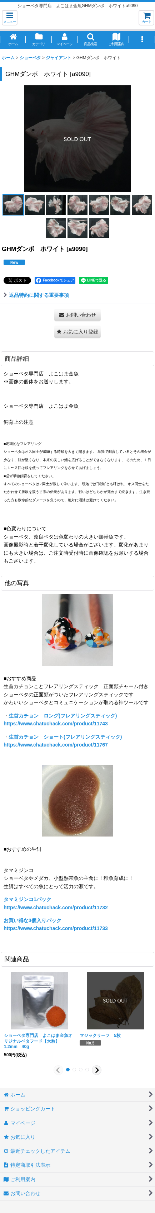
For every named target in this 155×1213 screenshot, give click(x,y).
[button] (10, 17)
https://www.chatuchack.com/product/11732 (56, 907)
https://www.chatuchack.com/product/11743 (56, 723)
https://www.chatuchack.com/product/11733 (56, 928)
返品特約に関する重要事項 (36, 295)
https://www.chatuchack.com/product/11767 (56, 745)
